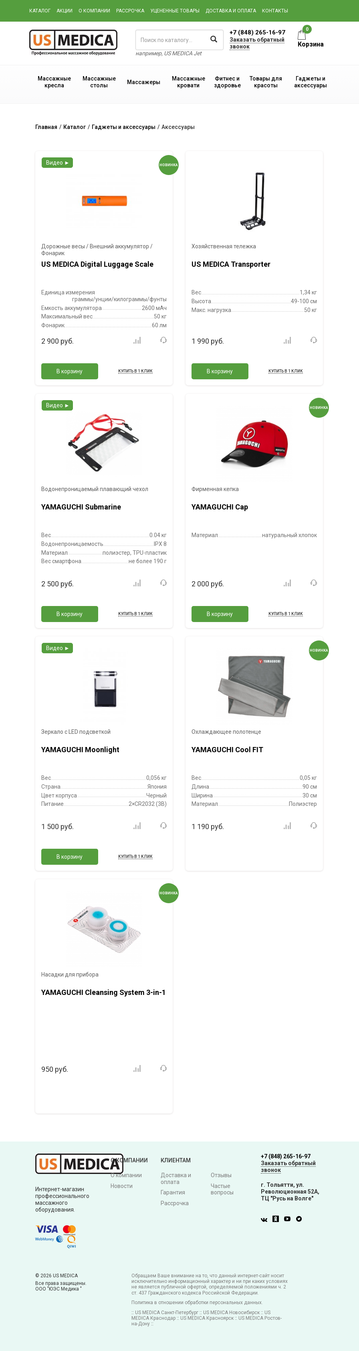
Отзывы (221, 1175)
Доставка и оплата (231, 11)
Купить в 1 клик (135, 371)
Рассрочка (130, 11)
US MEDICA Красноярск (207, 1318)
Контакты (275, 11)
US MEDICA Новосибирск (231, 1312)
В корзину (69, 371)
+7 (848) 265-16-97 (257, 32)
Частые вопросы (222, 1189)
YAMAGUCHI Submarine (81, 507)
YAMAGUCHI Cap (220, 507)
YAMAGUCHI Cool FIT (227, 749)
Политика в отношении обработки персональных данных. (197, 1302)
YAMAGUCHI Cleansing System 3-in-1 (103, 992)
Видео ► (58, 162)
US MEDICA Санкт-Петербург (166, 1312)
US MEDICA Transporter (231, 264)
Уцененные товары (175, 11)
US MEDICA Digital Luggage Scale (97, 264)
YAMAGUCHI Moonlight (80, 749)
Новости (122, 1186)
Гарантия (173, 1192)
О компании (94, 11)
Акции (64, 11)
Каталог (39, 11)
